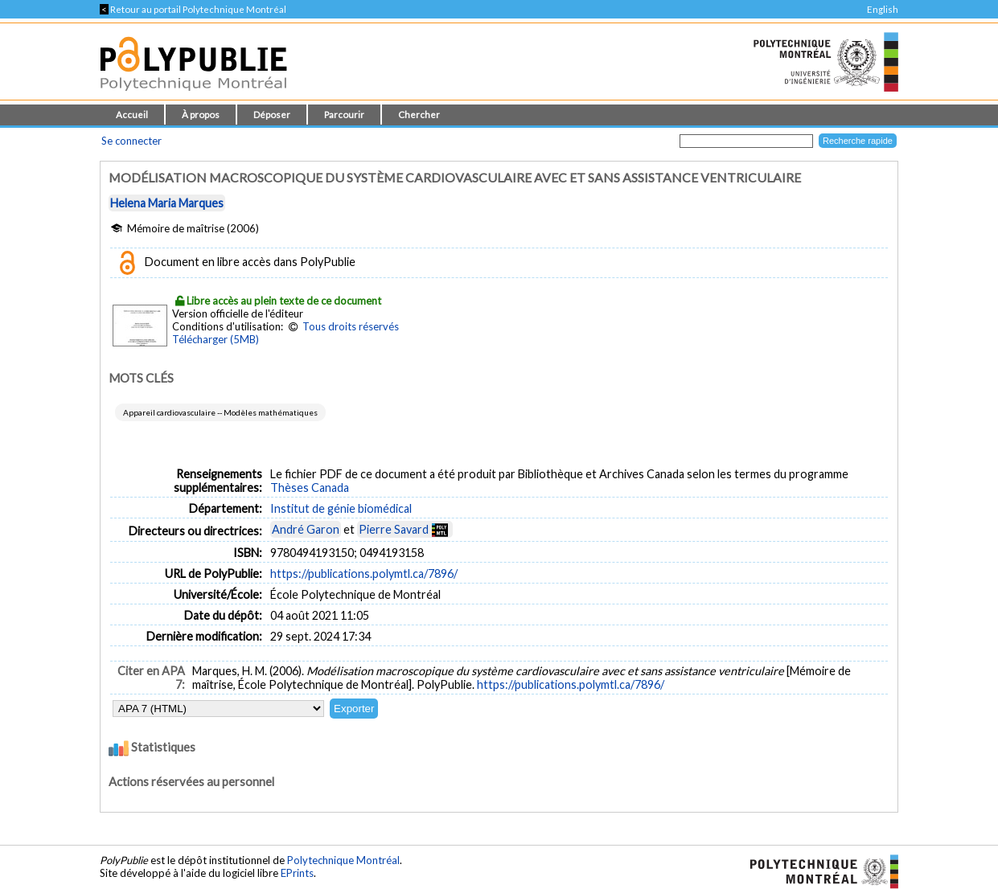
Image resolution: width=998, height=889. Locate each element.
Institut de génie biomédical (341, 508)
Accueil (132, 114)
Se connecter (131, 140)
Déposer (271, 114)
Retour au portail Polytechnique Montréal (193, 9)
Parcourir (344, 114)
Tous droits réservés (350, 326)
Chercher (419, 114)
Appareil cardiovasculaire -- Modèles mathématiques (220, 412)
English (882, 9)
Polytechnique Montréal (343, 860)
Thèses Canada (309, 487)
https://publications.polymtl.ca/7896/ (364, 573)
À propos (201, 114)
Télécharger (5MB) (215, 339)
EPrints (297, 872)
